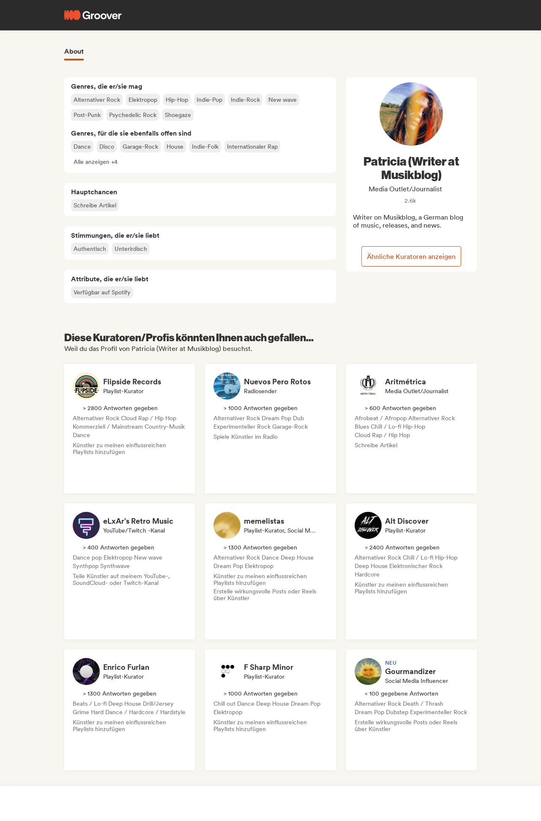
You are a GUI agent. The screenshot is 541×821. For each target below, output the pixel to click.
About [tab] (74, 51)
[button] (95, 162)
